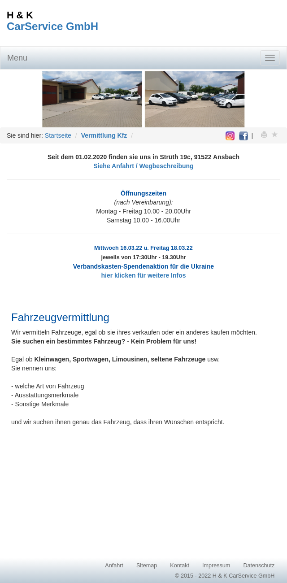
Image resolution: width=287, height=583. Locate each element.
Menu (17, 57)
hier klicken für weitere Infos (143, 275)
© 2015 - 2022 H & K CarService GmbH (224, 576)
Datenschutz (258, 565)
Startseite (58, 135)
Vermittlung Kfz (104, 135)
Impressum (216, 565)
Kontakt (179, 565)
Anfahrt (114, 565)
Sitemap (146, 565)
